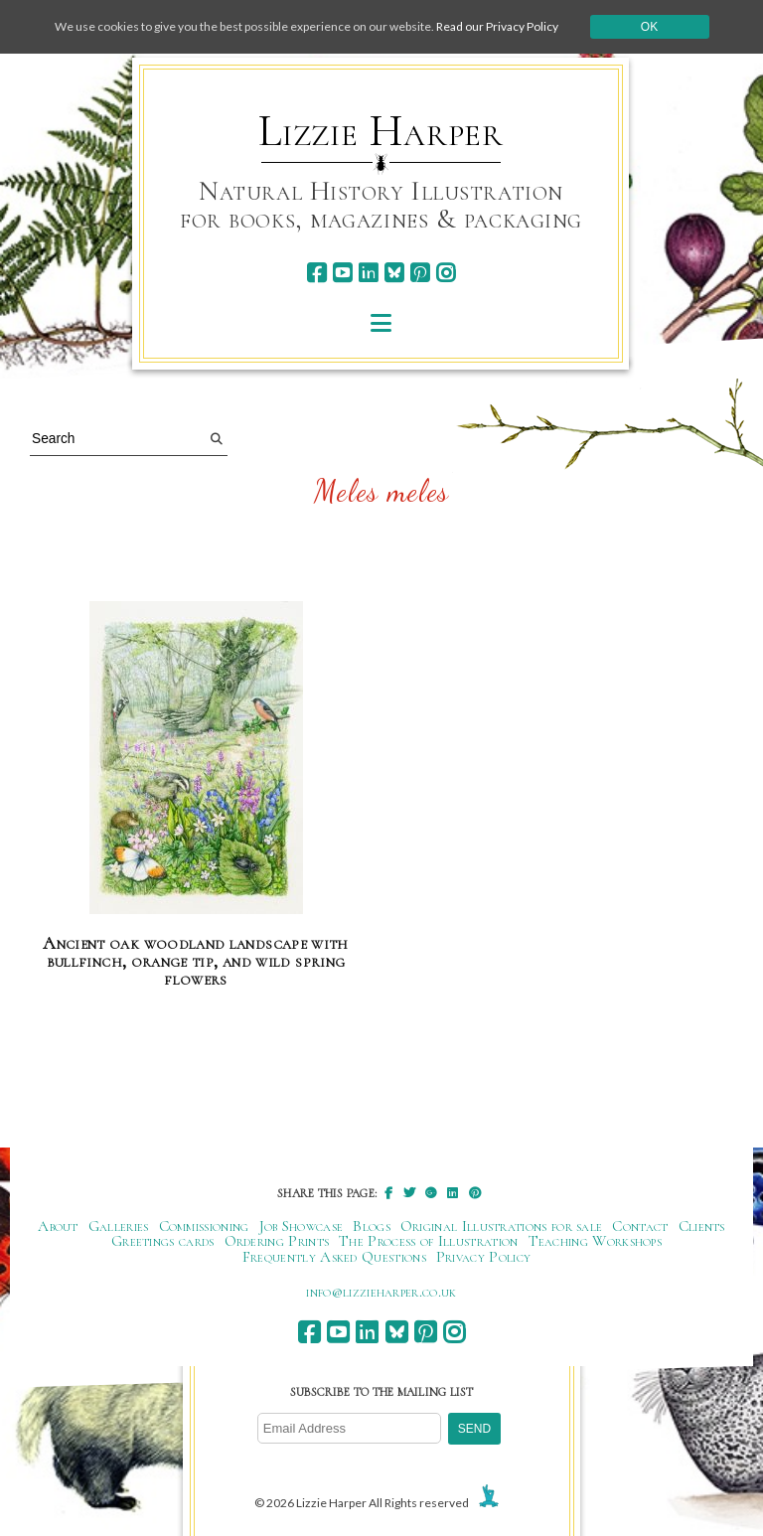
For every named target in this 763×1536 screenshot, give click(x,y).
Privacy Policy (483, 1257)
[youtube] (342, 272)
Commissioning (204, 1226)
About (58, 1226)
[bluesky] (393, 272)
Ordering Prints (277, 1241)
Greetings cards (163, 1241)
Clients (702, 1226)
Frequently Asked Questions (334, 1257)
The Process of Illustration (428, 1241)
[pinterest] (419, 272)
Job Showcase (301, 1226)
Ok (649, 27)
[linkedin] (368, 272)
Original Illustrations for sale (501, 1226)
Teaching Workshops (596, 1241)
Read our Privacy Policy (497, 26)
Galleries (118, 1226)
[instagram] (445, 272)
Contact (640, 1226)
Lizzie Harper (381, 131)
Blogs (371, 1226)
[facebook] (316, 272)
